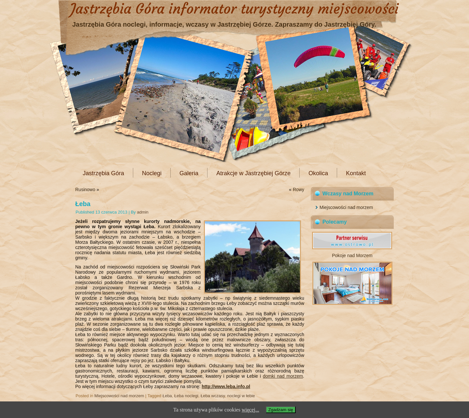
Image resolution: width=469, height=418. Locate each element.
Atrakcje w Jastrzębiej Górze (253, 173)
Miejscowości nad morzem (119, 395)
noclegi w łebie (241, 395)
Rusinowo (85, 189)
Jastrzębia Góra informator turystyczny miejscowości (234, 9)
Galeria (188, 173)
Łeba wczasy (213, 395)
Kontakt (356, 173)
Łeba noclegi (186, 395)
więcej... (250, 409)
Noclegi (152, 173)
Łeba (167, 395)
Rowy (298, 189)
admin (142, 212)
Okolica (318, 173)
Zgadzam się (280, 409)
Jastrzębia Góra (103, 173)
